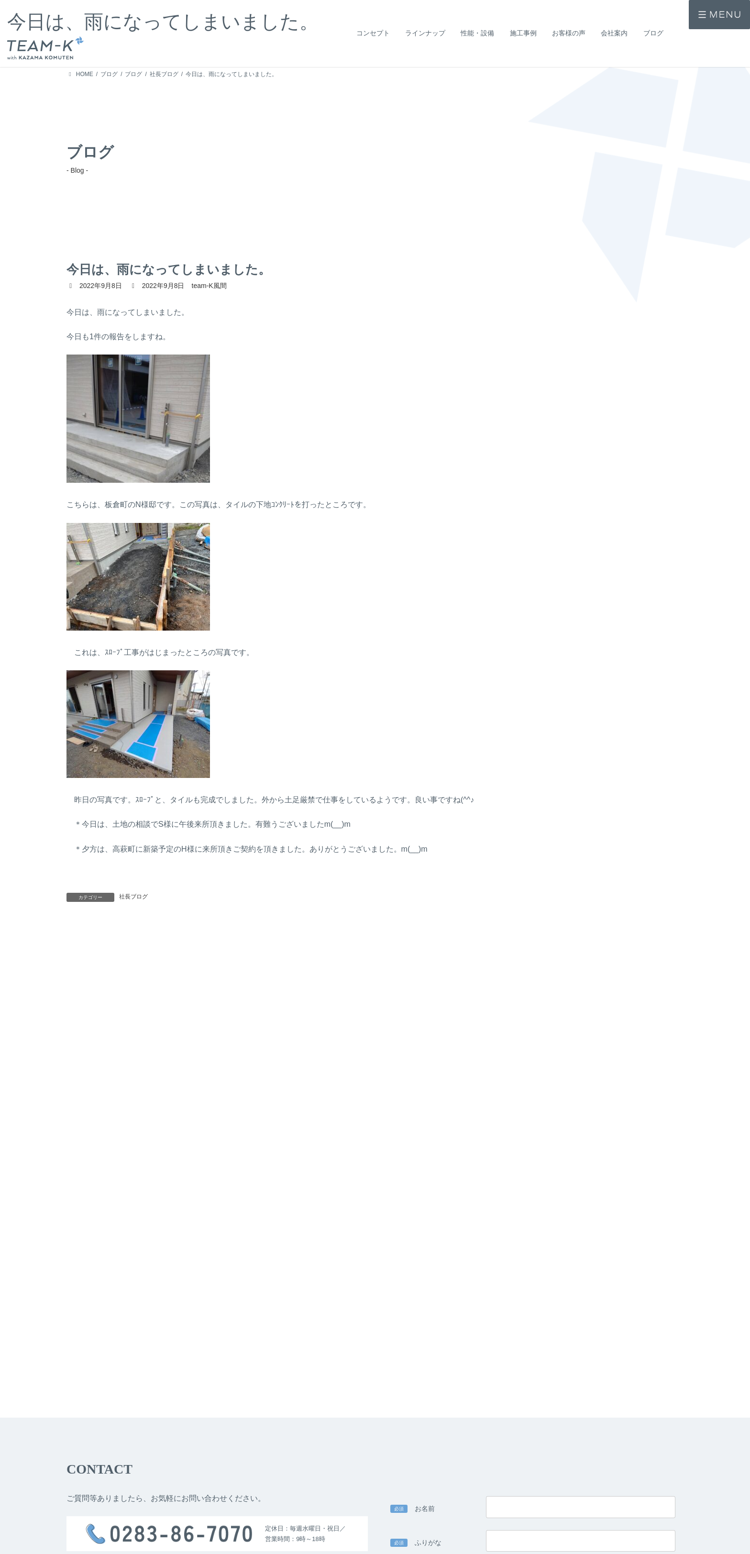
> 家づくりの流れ (452, 1524)
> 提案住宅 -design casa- (220, 1538)
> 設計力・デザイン (334, 1524)
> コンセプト (83, 1529)
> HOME (77, 1513)
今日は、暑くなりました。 (562, 942)
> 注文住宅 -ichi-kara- (215, 1524)
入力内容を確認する (533, 1425)
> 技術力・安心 (328, 1538)
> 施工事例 (80, 1546)
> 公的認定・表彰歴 (455, 1538)
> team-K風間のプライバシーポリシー (302, 1320)
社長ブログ (133, 896)
